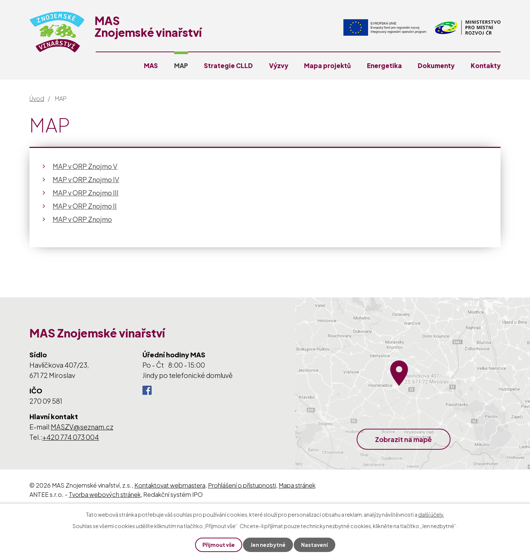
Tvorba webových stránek (105, 494)
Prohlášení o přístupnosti (242, 485)
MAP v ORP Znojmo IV (86, 179)
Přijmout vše (218, 544)
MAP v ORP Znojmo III (86, 192)
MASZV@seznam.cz (82, 426)
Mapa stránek (297, 485)
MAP (181, 65)
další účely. (431, 514)
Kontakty (486, 65)
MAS (151, 65)
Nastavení (314, 544)
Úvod (36, 98)
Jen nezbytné (268, 544)
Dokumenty (436, 65)
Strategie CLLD (228, 65)
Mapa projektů (327, 65)
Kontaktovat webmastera (169, 485)
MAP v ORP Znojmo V (85, 166)
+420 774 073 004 (70, 437)
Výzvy (278, 65)
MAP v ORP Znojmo (82, 219)
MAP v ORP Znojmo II (85, 206)
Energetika (384, 65)
